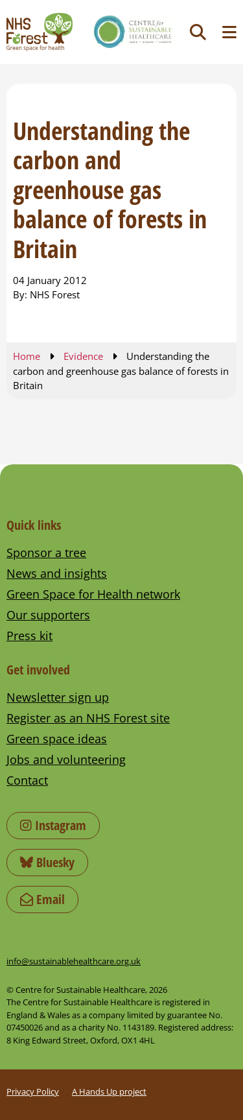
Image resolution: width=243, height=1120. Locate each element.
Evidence (83, 356)
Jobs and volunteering (66, 759)
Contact (27, 780)
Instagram (53, 825)
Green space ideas (56, 738)
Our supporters (48, 615)
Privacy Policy (32, 1091)
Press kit (29, 635)
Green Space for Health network (93, 594)
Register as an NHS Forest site (88, 718)
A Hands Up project (109, 1091)
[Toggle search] (198, 32)
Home (26, 356)
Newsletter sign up (57, 697)
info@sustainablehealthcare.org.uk (73, 961)
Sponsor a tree (46, 552)
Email (42, 899)
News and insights (56, 573)
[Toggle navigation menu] (229, 32)
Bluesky (47, 862)
